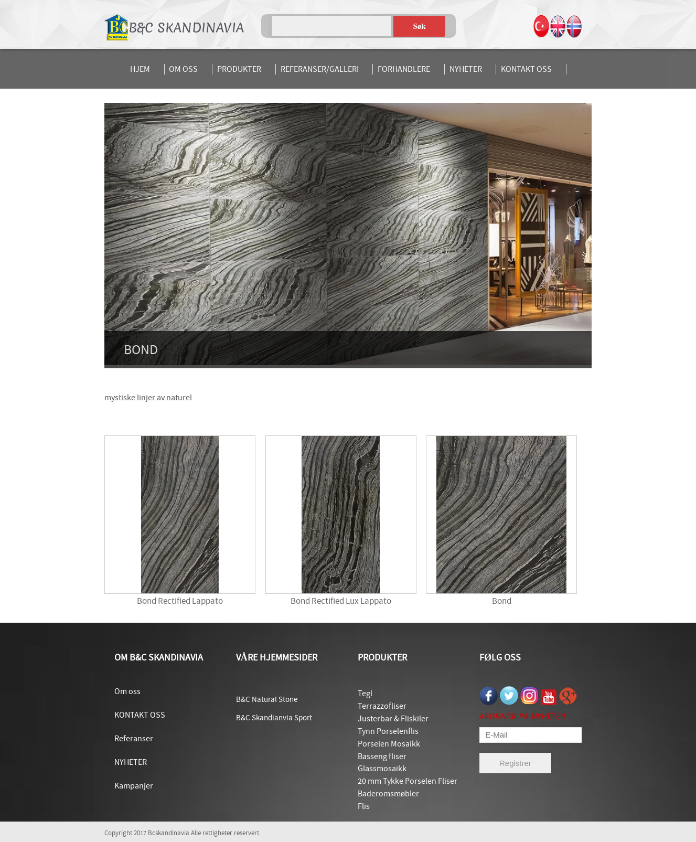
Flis (364, 806)
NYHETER (465, 69)
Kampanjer (133, 786)
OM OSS (183, 69)
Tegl (365, 693)
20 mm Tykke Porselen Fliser (407, 781)
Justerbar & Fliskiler (393, 718)
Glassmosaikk (382, 768)
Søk (419, 26)
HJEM (140, 69)
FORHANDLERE (404, 69)
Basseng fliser (382, 756)
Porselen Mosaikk (389, 744)
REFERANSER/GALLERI (320, 69)
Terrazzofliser (382, 706)
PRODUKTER (239, 69)
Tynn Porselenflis (388, 731)
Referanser (133, 738)
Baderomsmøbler (388, 793)
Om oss (127, 691)
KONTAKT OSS (526, 69)
